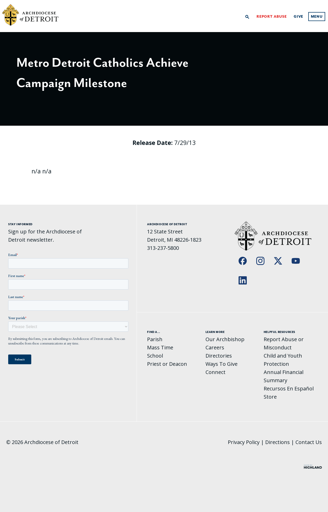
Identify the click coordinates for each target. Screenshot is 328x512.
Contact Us (308, 442)
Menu (317, 16)
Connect (215, 372)
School (155, 355)
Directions (277, 442)
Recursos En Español (289, 388)
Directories (219, 355)
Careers (215, 347)
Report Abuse (272, 16)
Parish (154, 339)
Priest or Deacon (167, 363)
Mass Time (160, 347)
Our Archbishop (225, 339)
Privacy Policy (244, 442)
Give (298, 16)
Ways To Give (222, 363)
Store (270, 396)
